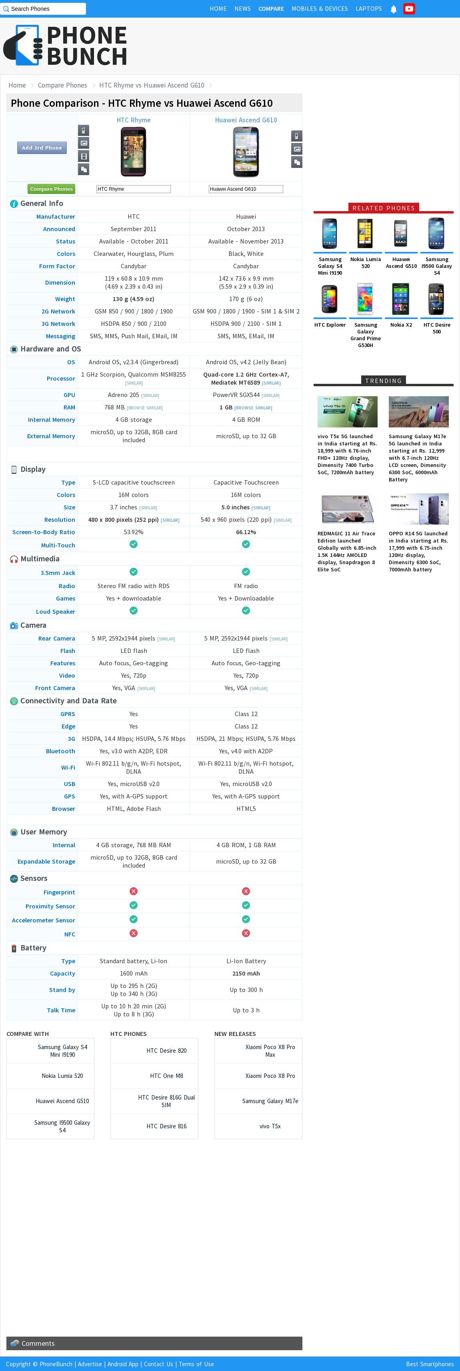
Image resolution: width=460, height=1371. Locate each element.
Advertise (90, 1364)
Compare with (27, 1034)
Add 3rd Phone (42, 147)
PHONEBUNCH (87, 45)
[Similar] (134, 383)
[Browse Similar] (145, 408)
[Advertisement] (314, 46)
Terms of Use (196, 1364)
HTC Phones (128, 1034)
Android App (123, 1364)
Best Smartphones (430, 1364)
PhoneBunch (56, 1364)
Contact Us (158, 1364)
